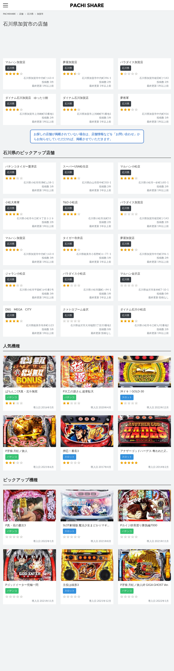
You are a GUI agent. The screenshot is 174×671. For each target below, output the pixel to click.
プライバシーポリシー (101, 653)
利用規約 (8, 653)
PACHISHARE (9, 14)
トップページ (10, 646)
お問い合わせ (96, 646)
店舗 (21, 14)
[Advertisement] (87, 42)
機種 (5, 621)
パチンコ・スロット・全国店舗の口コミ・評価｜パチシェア (87, 5)
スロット (93, 629)
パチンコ (8, 629)
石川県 (30, 14)
